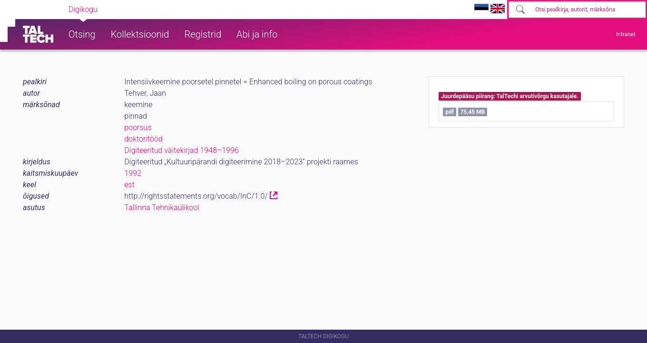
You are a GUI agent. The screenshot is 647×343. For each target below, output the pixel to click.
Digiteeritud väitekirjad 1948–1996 (181, 150)
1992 (132, 173)
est (129, 184)
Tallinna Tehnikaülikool (161, 207)
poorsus (137, 127)
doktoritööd (143, 138)
